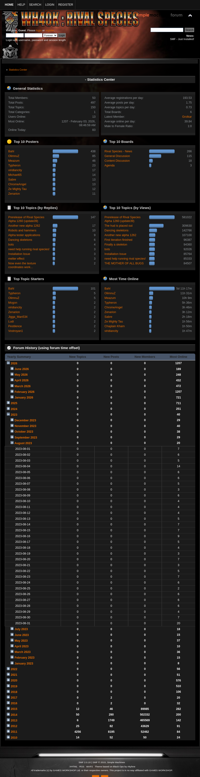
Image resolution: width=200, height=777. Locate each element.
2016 (14, 703)
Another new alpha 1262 (24, 225)
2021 (14, 674)
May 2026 (21, 374)
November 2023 (25, 426)
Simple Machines (116, 762)
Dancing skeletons (20, 240)
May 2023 (21, 640)
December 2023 (25, 420)
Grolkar (187, 116)
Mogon (12, 302)
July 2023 (21, 629)
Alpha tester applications (24, 235)
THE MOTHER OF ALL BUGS (124, 263)
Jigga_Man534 (18, 316)
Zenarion (14, 193)
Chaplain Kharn (114, 326)
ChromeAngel (17, 184)
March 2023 (23, 652)
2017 (14, 697)
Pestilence (15, 326)
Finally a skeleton (115, 244)
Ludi (11, 321)
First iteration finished (118, 240)
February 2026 (25, 392)
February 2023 (25, 657)
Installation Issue (19, 254)
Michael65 (15, 175)
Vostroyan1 (15, 331)
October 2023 (24, 431)
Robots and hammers (22, 230)
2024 (14, 409)
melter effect (16, 258)
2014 (14, 715)
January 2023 (24, 663)
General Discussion (117, 156)
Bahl (11, 151)
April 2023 (21, 646)
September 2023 (26, 437)
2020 (14, 680)
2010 (14, 737)
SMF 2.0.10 (85, 762)
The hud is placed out (118, 225)
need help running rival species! (28, 249)
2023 (14, 414)
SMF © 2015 (99, 762)
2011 (14, 731)
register (49, 30)
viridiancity (15, 170)
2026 (14, 363)
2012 (14, 726)
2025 (14, 403)
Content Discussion (117, 160)
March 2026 (23, 386)
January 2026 (24, 397)
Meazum (14, 160)
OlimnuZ (13, 156)
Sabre (12, 179)
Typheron (14, 165)
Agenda (109, 165)
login (39, 30)
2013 (14, 720)
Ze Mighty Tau (17, 189)
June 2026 (22, 369)
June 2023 (22, 635)
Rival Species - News (118, 151)
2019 (14, 686)
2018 (14, 692)
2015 (14, 709)
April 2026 (21, 380)
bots (11, 244)
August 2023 (23, 443)
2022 (14, 669)
